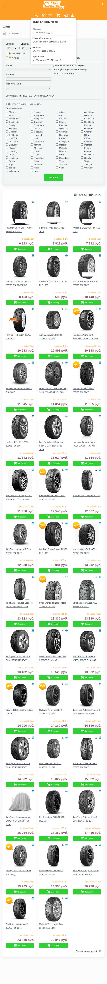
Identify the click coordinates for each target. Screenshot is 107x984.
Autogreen (39, 115)
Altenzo (12, 112)
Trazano (63, 164)
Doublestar (89, 122)
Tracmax (38, 164)
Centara (63, 118)
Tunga (12, 168)
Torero (87, 161)
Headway (63, 135)
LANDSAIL (14, 141)
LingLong (13, 145)
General (38, 128)
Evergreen (39, 125)
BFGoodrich (14, 118)
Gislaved (63, 128)
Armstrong (89, 112)
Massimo (63, 145)
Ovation (87, 151)
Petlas (12, 154)
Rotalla (87, 158)
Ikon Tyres (14, 138)
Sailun (12, 161)
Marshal (38, 145)
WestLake (89, 168)
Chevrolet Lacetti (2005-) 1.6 (19, 96)
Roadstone (39, 158)
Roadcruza (89, 154)
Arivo (61, 112)
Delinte (62, 122)
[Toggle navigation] (4, 5)
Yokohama (14, 171)
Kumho (87, 138)
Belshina (88, 115)
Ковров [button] (47, 15)
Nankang (13, 151)
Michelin (63, 148)
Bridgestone (39, 118)
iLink (36, 138)
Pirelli (36, 154)
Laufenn (88, 141)
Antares (37, 112)
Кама (36, 171)
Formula (63, 125)
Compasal (89, 118)
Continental (14, 122)
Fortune (87, 125)
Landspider (39, 141)
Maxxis (12, 148)
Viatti (36, 168)
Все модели (34, 104)
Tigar (61, 161)
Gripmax (88, 132)
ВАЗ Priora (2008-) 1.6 (44, 96)
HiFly (86, 135)
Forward (13, 128)
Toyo (11, 164)
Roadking (13, 158)
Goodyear (38, 132)
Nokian (62, 151)
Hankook (38, 135)
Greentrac (64, 132)
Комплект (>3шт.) (16, 104)
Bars (61, 115)
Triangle (88, 164)
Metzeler (38, 148)
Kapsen (62, 138)
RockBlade (64, 158)
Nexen (37, 151)
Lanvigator (64, 141)
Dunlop (12, 125)
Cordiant (38, 122)
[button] (36, 15)
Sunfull (37, 161)
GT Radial (13, 135)
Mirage (87, 148)
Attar (11, 115)
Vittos (61, 168)
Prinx (61, 154)
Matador (88, 145)
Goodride (88, 128)
